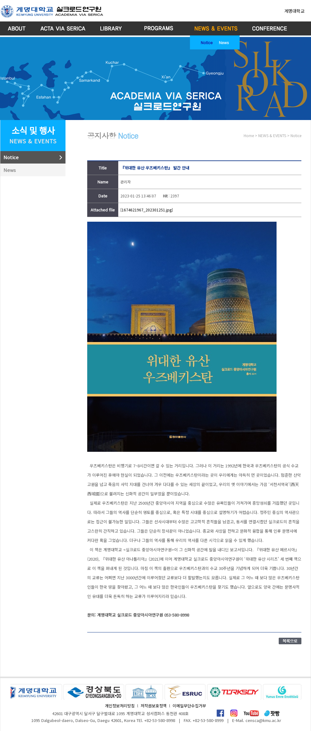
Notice (207, 42)
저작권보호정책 (154, 706)
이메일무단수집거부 (189, 706)
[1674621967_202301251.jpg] (146, 209)
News (224, 42)
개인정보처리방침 (120, 706)
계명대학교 (294, 11)
